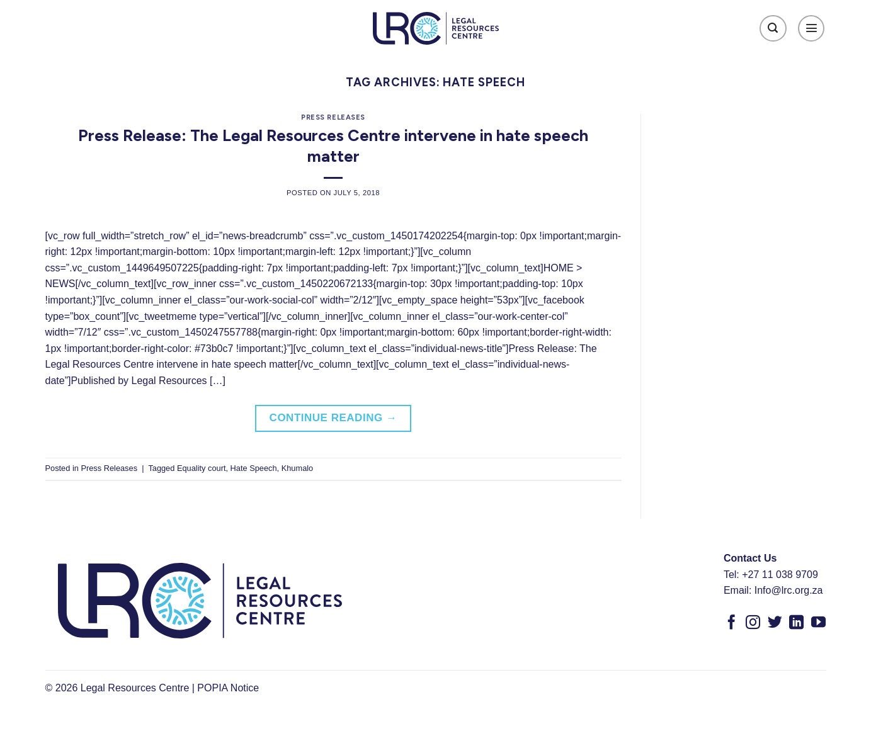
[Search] (773, 28)
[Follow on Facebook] (731, 623)
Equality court (201, 468)
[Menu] (811, 28)
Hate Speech (254, 468)
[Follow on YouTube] (818, 623)
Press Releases (333, 117)
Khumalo (298, 468)
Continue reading (333, 417)
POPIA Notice (228, 688)
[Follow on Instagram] (753, 623)
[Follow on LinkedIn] (796, 623)
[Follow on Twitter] (775, 623)
